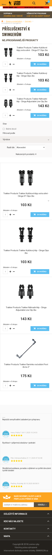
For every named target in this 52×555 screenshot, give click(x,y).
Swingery (28, 21)
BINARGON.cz (42, 550)
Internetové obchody (13, 550)
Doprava (13, 14)
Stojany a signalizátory (14, 21)
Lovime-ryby (15, 3)
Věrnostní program (38, 14)
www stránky (29, 550)
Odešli (41, 505)
